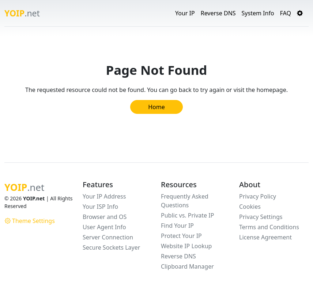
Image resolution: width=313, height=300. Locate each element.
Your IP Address (104, 196)
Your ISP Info (100, 207)
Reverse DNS (218, 13)
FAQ (285, 13)
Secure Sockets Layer (111, 247)
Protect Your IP (181, 236)
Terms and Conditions (269, 227)
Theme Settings (30, 221)
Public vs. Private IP (187, 215)
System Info (258, 13)
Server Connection (108, 237)
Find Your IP (177, 226)
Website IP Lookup (186, 246)
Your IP (185, 13)
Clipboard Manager (187, 266)
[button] (300, 13)
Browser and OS (105, 217)
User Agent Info (104, 227)
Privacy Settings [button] (260, 217)
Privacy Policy (257, 196)
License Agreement (265, 237)
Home (156, 107)
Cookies (250, 207)
